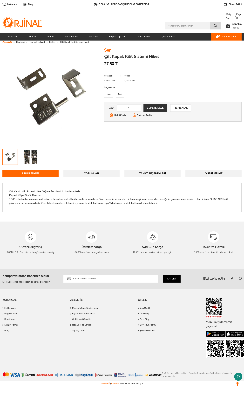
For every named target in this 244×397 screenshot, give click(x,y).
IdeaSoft (105, 383)
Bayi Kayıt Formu (148, 325)
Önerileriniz (213, 173)
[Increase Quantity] (137, 108)
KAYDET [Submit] (171, 278)
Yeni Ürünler (144, 36)
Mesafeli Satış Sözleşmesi (85, 308)
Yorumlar (91, 173)
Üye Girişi (144, 313)
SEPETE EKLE (155, 108)
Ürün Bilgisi (30, 173)
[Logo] (22, 22)
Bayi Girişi (144, 319)
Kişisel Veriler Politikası (83, 313)
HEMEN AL (181, 108)
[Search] (193, 25)
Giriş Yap (228, 16)
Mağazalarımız (11, 313)
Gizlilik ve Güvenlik (81, 319)
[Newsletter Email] (110, 279)
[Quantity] (129, 108)
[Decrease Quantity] (121, 108)
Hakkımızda (10, 308)
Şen (107, 50)
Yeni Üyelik (145, 308)
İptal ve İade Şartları (82, 325)
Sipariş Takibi (78, 330)
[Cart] (234, 25)
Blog (6, 330)
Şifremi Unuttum (147, 330)
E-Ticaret (115, 383)
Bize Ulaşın (9, 319)
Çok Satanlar (168, 36)
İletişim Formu (11, 325)
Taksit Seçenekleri (152, 173)
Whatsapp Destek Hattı (238, 376)
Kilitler (127, 75)
